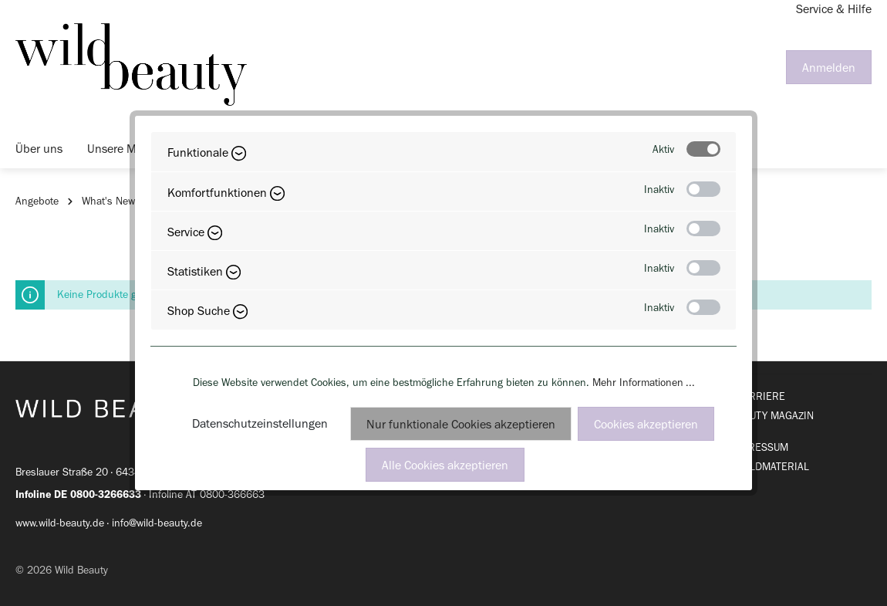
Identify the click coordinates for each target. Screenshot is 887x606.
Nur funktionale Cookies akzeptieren (460, 424)
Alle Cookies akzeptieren (445, 465)
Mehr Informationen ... (643, 382)
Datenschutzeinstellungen (260, 423)
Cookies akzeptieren (646, 424)
